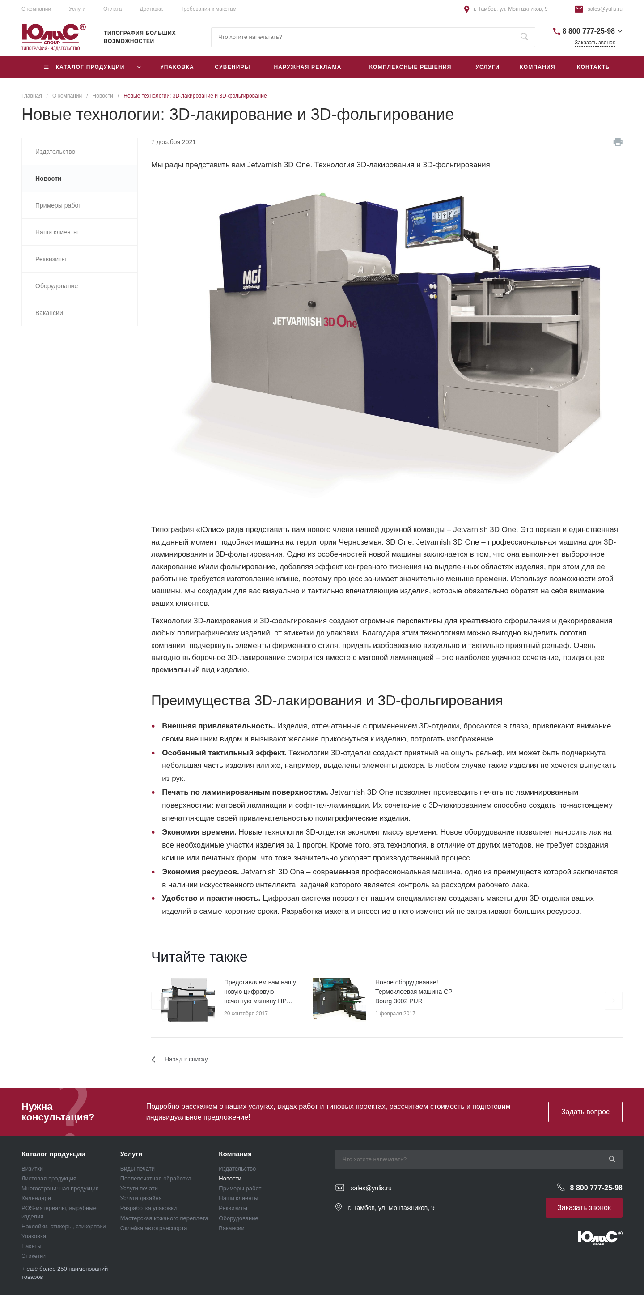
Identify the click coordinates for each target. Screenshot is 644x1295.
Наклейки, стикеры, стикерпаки (63, 1226)
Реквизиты (233, 1208)
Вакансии (231, 1228)
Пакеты (31, 1246)
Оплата (112, 9)
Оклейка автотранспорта (153, 1228)
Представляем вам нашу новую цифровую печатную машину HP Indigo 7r (260, 992)
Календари (36, 1198)
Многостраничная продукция (60, 1188)
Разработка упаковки (148, 1208)
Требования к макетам (209, 9)
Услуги (77, 9)
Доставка (151, 9)
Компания (235, 1154)
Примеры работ (240, 1188)
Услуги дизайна (141, 1198)
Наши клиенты (238, 1198)
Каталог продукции (53, 1154)
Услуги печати (139, 1188)
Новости (230, 1178)
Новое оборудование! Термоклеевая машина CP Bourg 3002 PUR (413, 992)
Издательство (237, 1168)
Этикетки (33, 1255)
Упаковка (33, 1236)
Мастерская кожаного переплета (164, 1218)
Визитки (32, 1168)
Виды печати (137, 1168)
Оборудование (238, 1218)
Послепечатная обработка (155, 1178)
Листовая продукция (48, 1178)
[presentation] (160, 1001)
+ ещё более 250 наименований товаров (64, 1272)
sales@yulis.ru (605, 9)
